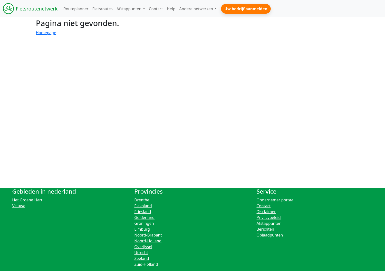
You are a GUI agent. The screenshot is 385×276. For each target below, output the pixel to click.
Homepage (46, 32)
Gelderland (144, 217)
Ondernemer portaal (276, 200)
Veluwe (18, 205)
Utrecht (141, 252)
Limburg (142, 229)
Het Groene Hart (27, 200)
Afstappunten (269, 223)
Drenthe (141, 200)
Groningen (144, 223)
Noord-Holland (147, 241)
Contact (264, 205)
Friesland (142, 211)
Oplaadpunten (270, 235)
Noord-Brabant (148, 235)
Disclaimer (266, 211)
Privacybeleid (269, 217)
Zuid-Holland (146, 264)
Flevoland (143, 205)
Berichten (265, 229)
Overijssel (143, 246)
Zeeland (141, 258)
